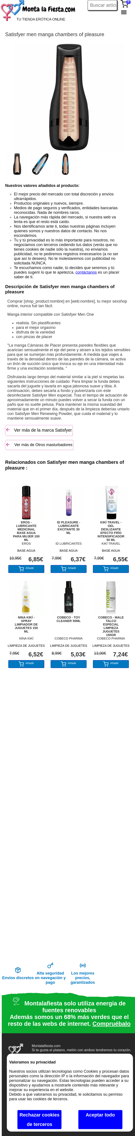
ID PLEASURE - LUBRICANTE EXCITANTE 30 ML (68, 528)
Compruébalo (111, 1024)
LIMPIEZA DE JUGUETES (26, 645)
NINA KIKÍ (26, 638)
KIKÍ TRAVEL (110, 543)
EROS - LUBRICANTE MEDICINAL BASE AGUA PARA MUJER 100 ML (26, 530)
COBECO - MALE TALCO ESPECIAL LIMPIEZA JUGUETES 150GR (111, 625)
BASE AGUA (26, 550)
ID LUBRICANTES (68, 543)
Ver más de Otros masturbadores (38, 444)
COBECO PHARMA (69, 638)
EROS (26, 543)
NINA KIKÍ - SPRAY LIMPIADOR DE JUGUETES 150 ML (26, 624)
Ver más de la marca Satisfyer (38, 429)
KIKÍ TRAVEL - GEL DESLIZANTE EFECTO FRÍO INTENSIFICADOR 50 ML (111, 530)
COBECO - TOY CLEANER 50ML (69, 619)
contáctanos (86, 272)
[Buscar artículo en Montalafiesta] (102, 5)
